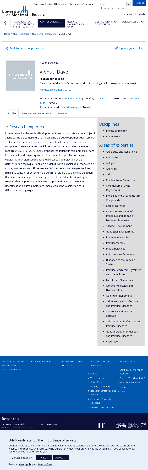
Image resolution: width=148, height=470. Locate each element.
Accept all (60, 457)
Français (126, 14)
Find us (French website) (132, 378)
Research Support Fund (103, 407)
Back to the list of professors (27, 48)
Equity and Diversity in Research (102, 400)
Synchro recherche (130, 382)
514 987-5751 (104, 98)
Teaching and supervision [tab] (37, 113)
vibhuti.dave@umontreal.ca (55, 89)
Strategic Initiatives (100, 386)
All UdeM (120, 8)
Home (7, 33)
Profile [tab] (12, 113)
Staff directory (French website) (131, 371)
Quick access (127, 361)
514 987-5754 (73, 98)
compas (124, 387)
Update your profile (131, 48)
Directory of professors (44, 33)
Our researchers (21, 33)
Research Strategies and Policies (103, 392)
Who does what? (49, 424)
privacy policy (25, 464)
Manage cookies (21, 457)
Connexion (88, 4)
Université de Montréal (15, 11)
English (140, 14)
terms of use (45, 464)
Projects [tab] (62, 113)
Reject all (44, 457)
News (123, 391)
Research (39, 14)
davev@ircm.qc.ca (70, 107)
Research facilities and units (71, 363)
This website (106, 8)
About (94, 373)
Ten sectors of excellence (98, 380)
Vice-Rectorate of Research (101, 363)
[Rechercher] (129, 4)
